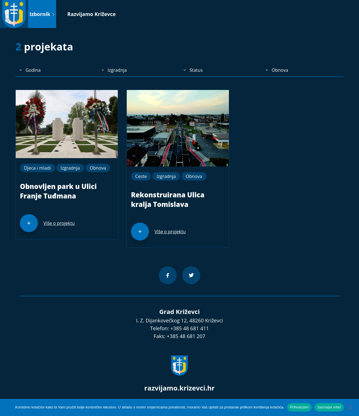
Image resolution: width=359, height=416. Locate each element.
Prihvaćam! (299, 407)
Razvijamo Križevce (91, 14)
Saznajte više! (329, 407)
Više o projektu (59, 223)
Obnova (98, 168)
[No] (350, 407)
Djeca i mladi (37, 168)
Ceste (141, 176)
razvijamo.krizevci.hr (179, 387)
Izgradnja (70, 168)
